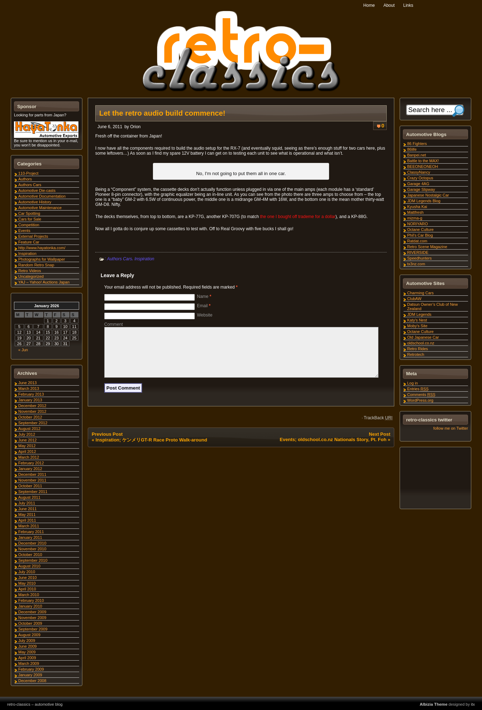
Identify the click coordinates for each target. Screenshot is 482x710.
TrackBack (378, 426)
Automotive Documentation (42, 196)
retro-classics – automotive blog (35, 704)
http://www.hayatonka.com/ (41, 248)
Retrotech (415, 354)
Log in (412, 383)
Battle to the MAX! (423, 161)
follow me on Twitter (450, 428)
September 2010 (32, 560)
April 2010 (27, 589)
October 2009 (30, 623)
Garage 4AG (418, 184)
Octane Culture (420, 229)
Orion (135, 126)
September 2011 (32, 491)
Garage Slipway (421, 189)
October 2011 (30, 486)
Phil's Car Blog (420, 235)
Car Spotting (29, 213)
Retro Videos (29, 271)
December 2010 (32, 543)
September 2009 (32, 629)
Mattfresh (415, 212)
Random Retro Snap (36, 265)
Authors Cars (119, 258)
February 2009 (31, 669)
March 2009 (28, 663)
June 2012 (27, 440)
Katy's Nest (417, 320)
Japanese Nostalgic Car (428, 195)
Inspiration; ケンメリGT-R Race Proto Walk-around (151, 448)
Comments (421, 394)
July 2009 (26, 640)
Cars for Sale (29, 219)
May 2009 (26, 652)
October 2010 (30, 554)
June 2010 (27, 577)
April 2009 (27, 658)
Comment (113, 324)
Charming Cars (420, 293)
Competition (28, 225)
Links (408, 5)
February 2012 (31, 463)
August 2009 (29, 635)
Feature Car (28, 242)
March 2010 (28, 595)
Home (369, 5)
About (389, 5)
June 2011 (27, 509)
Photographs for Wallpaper (41, 259)
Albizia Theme (434, 704)
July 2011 (26, 503)
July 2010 (26, 572)
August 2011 (29, 497)
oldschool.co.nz (420, 343)
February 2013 (31, 394)
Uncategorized (31, 276)
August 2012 (29, 428)
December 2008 (32, 680)
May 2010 (26, 583)
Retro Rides (417, 349)
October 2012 (30, 417)
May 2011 (26, 514)
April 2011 (27, 520)
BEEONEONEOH (422, 166)
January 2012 (30, 469)
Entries (418, 389)
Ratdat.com (417, 241)
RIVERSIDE (417, 252)
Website (204, 315)
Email (204, 305)
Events (24, 230)
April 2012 (27, 451)
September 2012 (32, 423)
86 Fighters (417, 143)
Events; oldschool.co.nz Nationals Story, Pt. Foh (333, 448)
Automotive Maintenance (40, 208)
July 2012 (26, 434)
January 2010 (30, 606)
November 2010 (32, 549)
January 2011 (30, 537)
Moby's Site (417, 326)
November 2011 (32, 480)
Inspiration (144, 258)
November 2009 (32, 617)
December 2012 (32, 406)
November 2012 (32, 411)
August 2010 (29, 566)
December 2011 (32, 474)
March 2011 (28, 526)
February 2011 (31, 532)
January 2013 (30, 400)
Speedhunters (419, 258)
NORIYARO (417, 224)
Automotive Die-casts (37, 190)
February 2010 (31, 600)
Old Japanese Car (423, 337)
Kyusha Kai (417, 206)
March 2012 (28, 457)
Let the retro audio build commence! (162, 113)
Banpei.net (416, 155)
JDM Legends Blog (423, 201)
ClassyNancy (418, 172)
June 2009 (27, 646)
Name (204, 296)
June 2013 (27, 383)
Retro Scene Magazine (427, 247)
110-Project (28, 173)
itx (473, 704)
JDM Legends (419, 314)
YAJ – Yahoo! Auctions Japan (43, 282)
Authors (25, 179)
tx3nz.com (416, 264)
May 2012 (26, 446)
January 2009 (30, 675)
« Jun (23, 350)
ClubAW (414, 298)
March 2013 (28, 388)
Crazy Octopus (420, 178)
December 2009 (32, 612)
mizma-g (414, 218)
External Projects (33, 236)
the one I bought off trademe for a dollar (298, 216)
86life (411, 149)
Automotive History (34, 202)
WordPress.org (420, 400)
